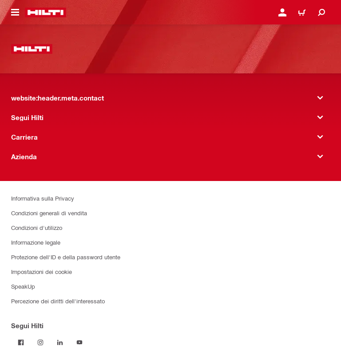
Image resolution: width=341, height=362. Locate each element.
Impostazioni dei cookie (41, 271)
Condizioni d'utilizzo (36, 227)
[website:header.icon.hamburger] (15, 12)
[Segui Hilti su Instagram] (40, 342)
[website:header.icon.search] (321, 12)
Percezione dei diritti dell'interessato (58, 301)
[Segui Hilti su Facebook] (21, 342)
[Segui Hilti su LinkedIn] (60, 342)
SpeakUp (23, 286)
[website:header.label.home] (45, 12)
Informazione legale (35, 242)
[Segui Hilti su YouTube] (79, 342)
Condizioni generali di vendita (49, 212)
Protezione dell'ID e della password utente (65, 256)
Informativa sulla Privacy (42, 198)
